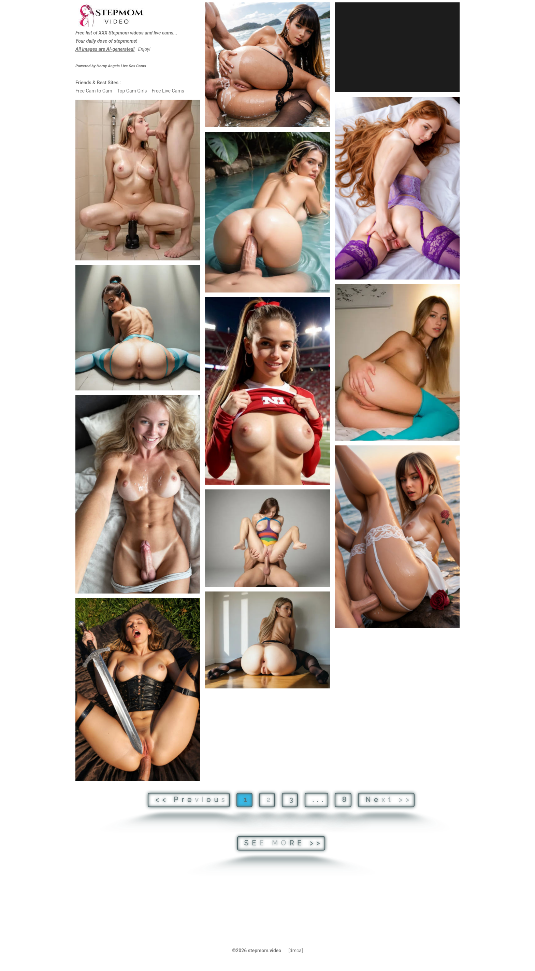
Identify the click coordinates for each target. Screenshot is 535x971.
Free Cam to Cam (93, 91)
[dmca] (295, 950)
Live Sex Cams (121, 65)
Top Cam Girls (132, 91)
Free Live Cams (167, 91)
